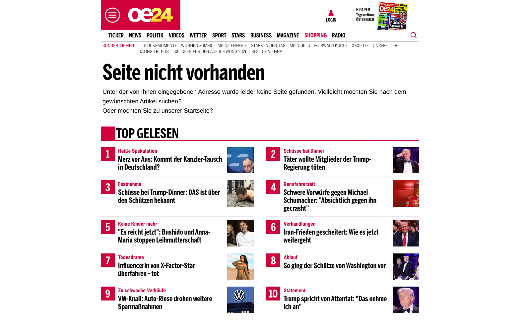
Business (261, 35)
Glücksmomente (160, 45)
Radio (339, 35)
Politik (155, 35)
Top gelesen (147, 134)
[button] (111, 15)
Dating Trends (154, 51)
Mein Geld (300, 45)
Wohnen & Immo (197, 45)
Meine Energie (232, 45)
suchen (168, 101)
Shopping (315, 35)
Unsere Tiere (386, 45)
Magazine (288, 35)
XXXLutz (360, 45)
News (135, 35)
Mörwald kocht (331, 45)
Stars (238, 35)
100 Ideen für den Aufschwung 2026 (210, 51)
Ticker (116, 35)
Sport (219, 35)
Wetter (198, 35)
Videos (176, 35)
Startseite (197, 110)
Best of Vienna (266, 51)
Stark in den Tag (268, 45)
